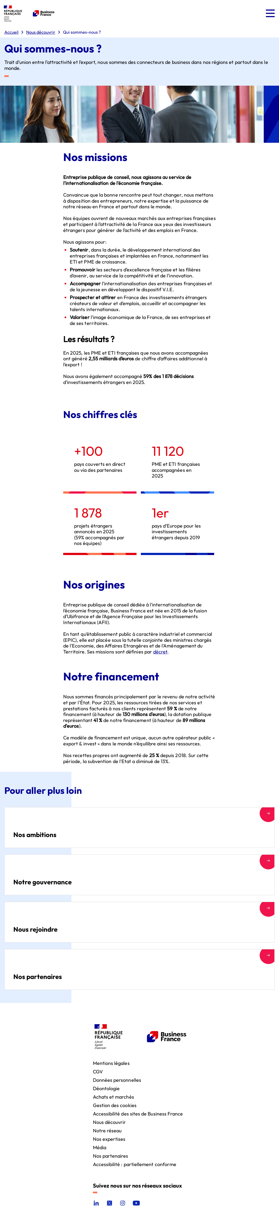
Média (99, 1147)
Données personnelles (117, 1079)
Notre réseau (107, 1130)
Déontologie (106, 1088)
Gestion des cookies (115, 1105)
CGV (98, 1071)
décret (160, 652)
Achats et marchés (113, 1096)
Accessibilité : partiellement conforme (135, 1164)
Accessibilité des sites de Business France (138, 1113)
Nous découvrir (109, 1121)
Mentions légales (111, 1062)
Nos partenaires (110, 1155)
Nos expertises (109, 1138)
